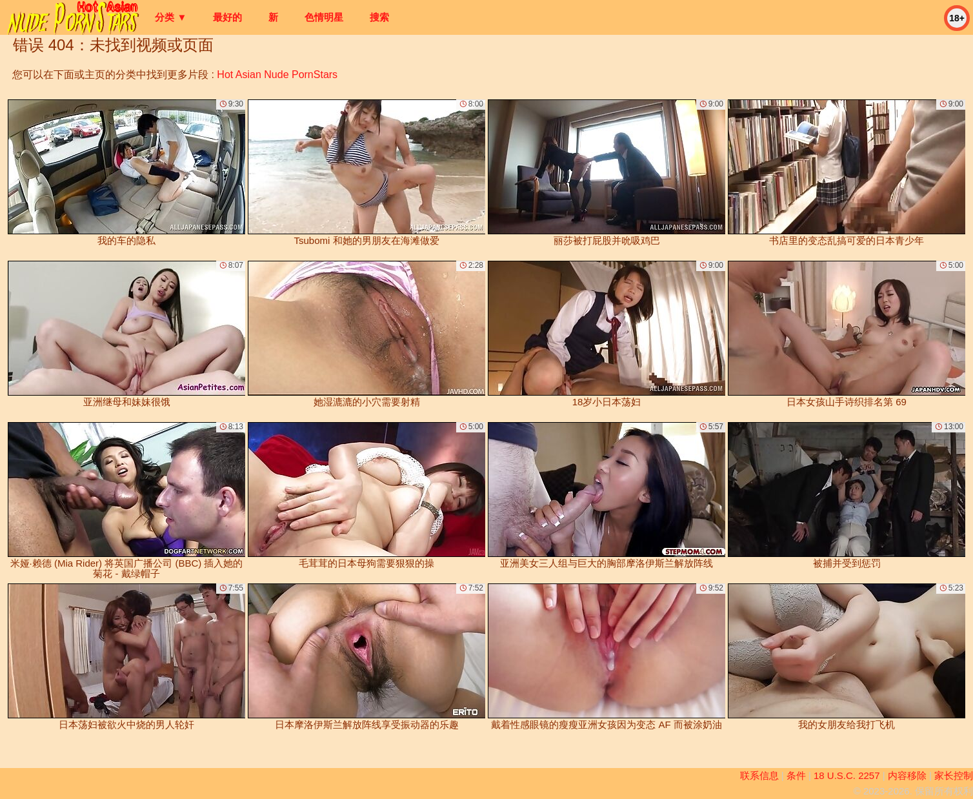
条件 (796, 775)
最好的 (227, 17)
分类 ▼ (170, 17)
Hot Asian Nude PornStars (277, 74)
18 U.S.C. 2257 (847, 775)
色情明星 (324, 17)
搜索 (379, 17)
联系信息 (759, 775)
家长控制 (953, 775)
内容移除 (907, 775)
